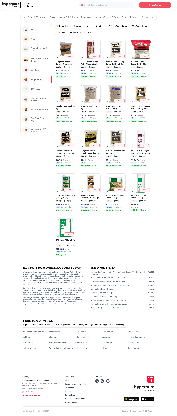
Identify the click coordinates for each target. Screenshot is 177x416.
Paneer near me (55, 332)
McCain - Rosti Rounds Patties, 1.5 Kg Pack (109, 300)
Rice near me (54, 337)
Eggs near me (107, 343)
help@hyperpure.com (33, 395)
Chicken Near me (81, 337)
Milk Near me (28, 343)
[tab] (30, 326)
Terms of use (70, 395)
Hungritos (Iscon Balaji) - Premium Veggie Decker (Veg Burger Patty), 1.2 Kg (120, 273)
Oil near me (106, 348)
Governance (69, 388)
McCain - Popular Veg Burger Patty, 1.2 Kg (109, 282)
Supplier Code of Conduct (75, 399)
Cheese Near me (81, 343)
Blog (67, 380)
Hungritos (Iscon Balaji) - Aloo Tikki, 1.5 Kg (109, 308)
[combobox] (106, 5)
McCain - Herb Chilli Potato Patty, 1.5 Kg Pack (110, 304)
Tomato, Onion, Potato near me (61, 348)
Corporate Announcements (75, 384)
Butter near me (81, 348)
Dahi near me (28, 337)
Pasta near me (107, 332)
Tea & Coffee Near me (136, 337)
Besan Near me (134, 348)
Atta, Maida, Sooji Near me (33, 332)
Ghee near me (133, 343)
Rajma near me (81, 332)
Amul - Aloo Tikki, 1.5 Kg (102, 293)
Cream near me (107, 337)
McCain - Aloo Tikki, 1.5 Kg (103, 289)
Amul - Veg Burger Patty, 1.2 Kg (105, 297)
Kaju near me (133, 332)
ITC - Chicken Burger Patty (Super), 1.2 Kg (109, 278)
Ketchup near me (29, 348)
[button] (155, 5)
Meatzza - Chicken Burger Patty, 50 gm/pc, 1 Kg (111, 285)
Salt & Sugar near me (57, 343)
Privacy (68, 391)
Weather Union (71, 402)
